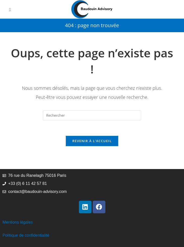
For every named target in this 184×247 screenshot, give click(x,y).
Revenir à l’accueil (92, 141)
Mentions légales (18, 222)
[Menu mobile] (10, 9)
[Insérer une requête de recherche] (92, 115)
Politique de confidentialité (26, 235)
